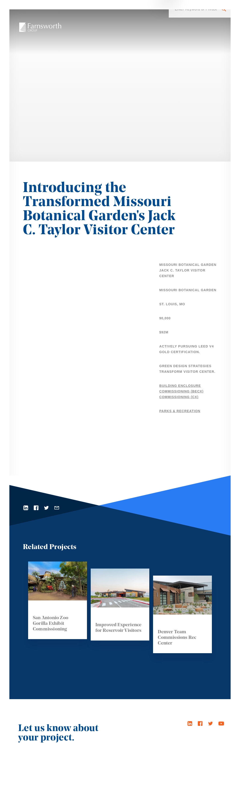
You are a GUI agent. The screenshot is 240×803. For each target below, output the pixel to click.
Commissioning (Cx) (179, 397)
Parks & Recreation (179, 411)
